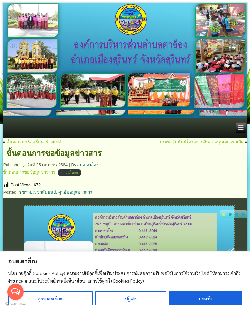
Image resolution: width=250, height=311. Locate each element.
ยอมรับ (205, 298)
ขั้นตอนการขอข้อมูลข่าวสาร (29, 172)
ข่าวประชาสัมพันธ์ (39, 192)
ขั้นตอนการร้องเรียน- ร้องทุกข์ (34, 141)
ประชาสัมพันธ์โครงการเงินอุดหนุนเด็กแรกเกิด (201, 141)
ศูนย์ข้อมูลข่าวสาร (75, 192)
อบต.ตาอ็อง (87, 165)
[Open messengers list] (15, 292)
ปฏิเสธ (131, 298)
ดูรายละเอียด (50, 298)
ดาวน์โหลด (69, 172)
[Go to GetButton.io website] (15, 304)
